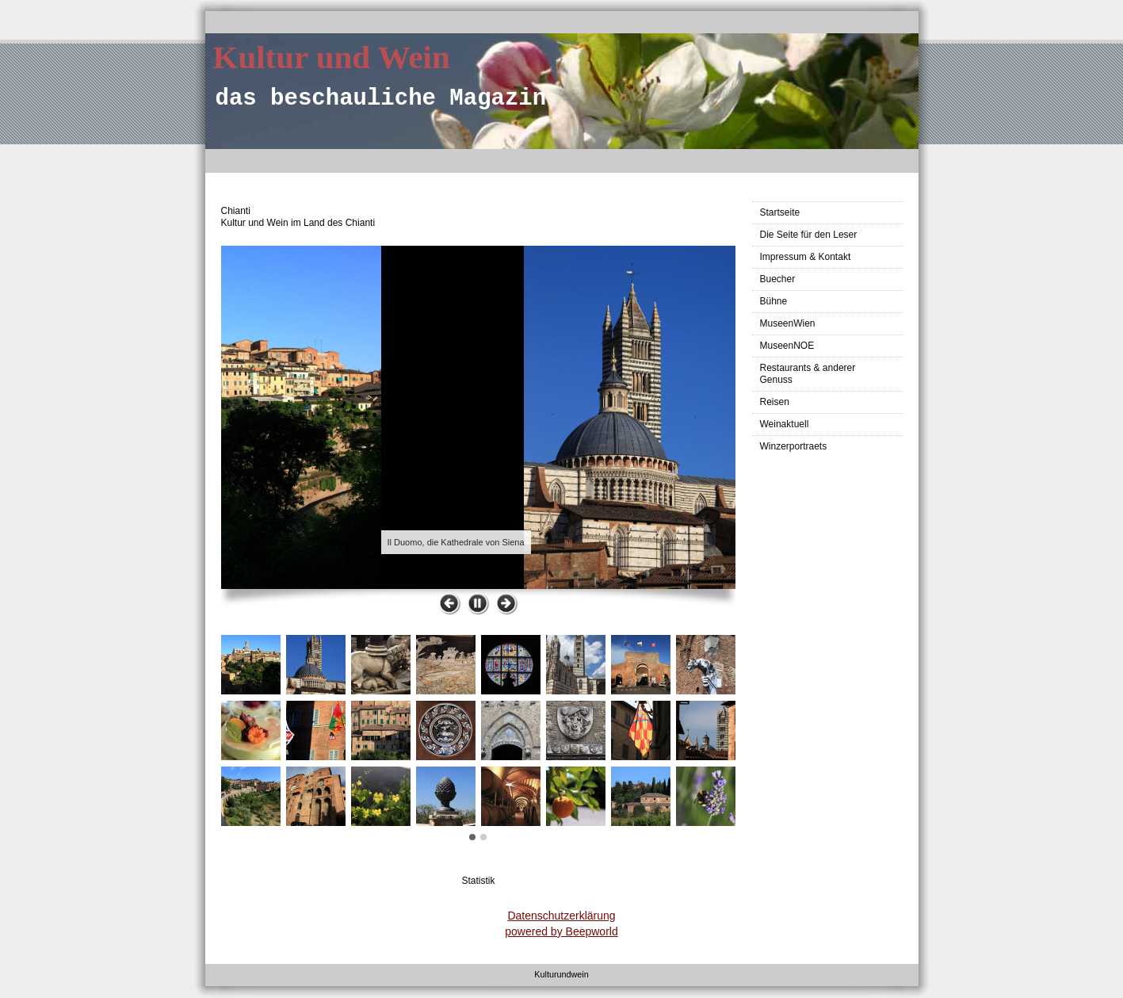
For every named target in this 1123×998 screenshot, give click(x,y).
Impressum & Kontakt (805, 256)
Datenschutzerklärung (561, 915)
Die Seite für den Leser (809, 234)
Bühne (774, 301)
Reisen (774, 401)
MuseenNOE (787, 345)
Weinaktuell (784, 424)
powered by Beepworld (561, 931)
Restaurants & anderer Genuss (808, 373)
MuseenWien (788, 323)
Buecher (778, 279)
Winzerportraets (793, 446)
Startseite (780, 212)
